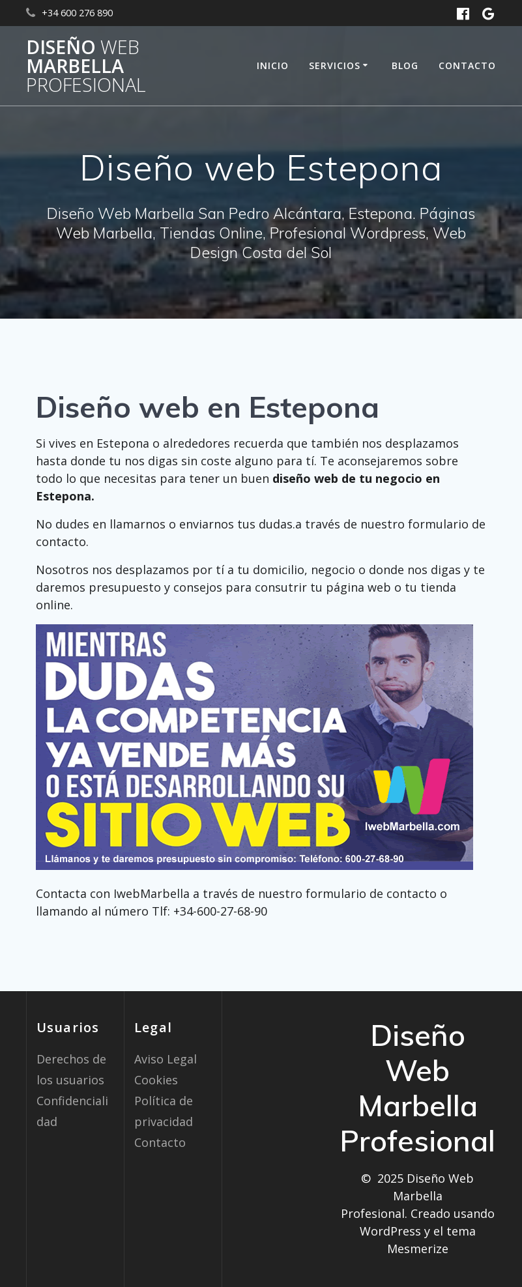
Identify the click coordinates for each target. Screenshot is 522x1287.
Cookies (156, 1080)
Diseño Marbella (86, 66)
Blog (405, 65)
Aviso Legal (165, 1059)
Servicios (334, 65)
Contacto (467, 65)
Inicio (273, 65)
